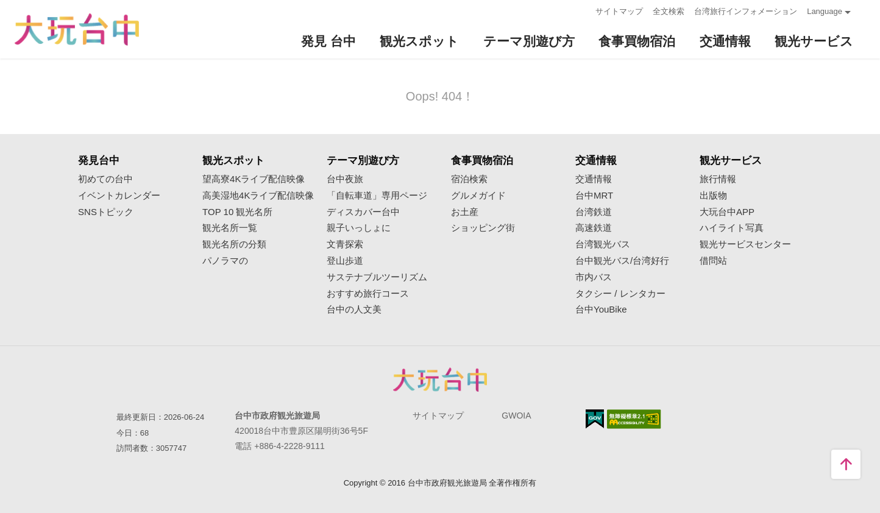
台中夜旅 (345, 179)
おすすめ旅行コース (368, 294)
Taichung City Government (440, 379)
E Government (595, 418)
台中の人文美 (354, 309)
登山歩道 (345, 261)
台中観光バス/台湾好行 (622, 261)
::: (582, 10)
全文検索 (668, 11)
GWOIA (516, 415)
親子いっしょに (359, 228)
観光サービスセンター (745, 244)
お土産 (464, 212)
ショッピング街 (483, 228)
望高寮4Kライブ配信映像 (253, 179)
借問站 (713, 261)
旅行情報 (718, 179)
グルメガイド (478, 195)
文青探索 (345, 244)
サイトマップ (619, 11)
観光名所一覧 (229, 228)
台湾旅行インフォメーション (745, 11)
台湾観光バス (602, 244)
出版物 (713, 195)
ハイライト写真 (732, 228)
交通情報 (593, 179)
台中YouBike (601, 309)
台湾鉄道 (593, 212)
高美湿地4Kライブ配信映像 (258, 195)
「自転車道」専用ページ (377, 195)
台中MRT (594, 195)
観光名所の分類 (234, 244)
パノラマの (225, 261)
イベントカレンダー (119, 195)
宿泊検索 (469, 179)
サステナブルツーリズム (377, 277)
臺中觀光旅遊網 (77, 29)
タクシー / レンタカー (620, 294)
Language (824, 11)
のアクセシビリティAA (634, 419)
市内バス (593, 277)
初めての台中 (105, 179)
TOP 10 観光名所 (237, 212)
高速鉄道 (593, 228)
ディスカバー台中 (363, 212)
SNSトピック (105, 212)
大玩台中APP (727, 212)
